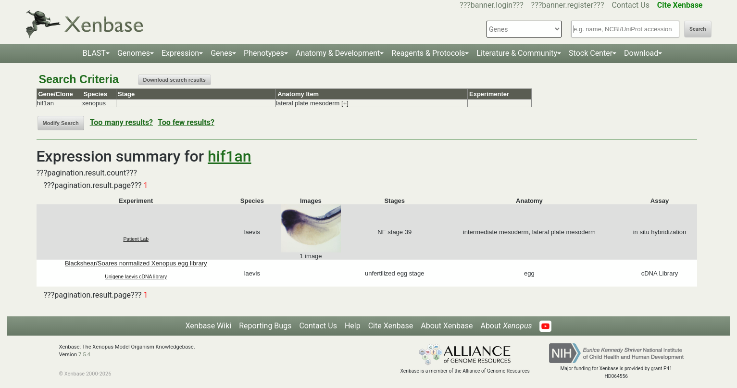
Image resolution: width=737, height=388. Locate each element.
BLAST (94, 53)
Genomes (133, 53)
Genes (221, 53)
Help (353, 325)
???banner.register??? (567, 5)
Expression (180, 53)
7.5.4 (84, 354)
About (506, 325)
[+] (345, 103)
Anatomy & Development (338, 53)
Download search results (174, 80)
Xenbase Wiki (209, 325)
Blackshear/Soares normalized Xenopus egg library (136, 263)
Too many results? (121, 122)
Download (641, 53)
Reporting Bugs (265, 325)
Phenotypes (264, 53)
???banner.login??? (492, 5)
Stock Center (590, 53)
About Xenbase (447, 325)
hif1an (229, 156)
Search (697, 29)
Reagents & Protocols (428, 53)
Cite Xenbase (390, 325)
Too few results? (186, 122)
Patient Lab (136, 239)
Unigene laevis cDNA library (136, 276)
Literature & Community (516, 53)
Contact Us (631, 5)
